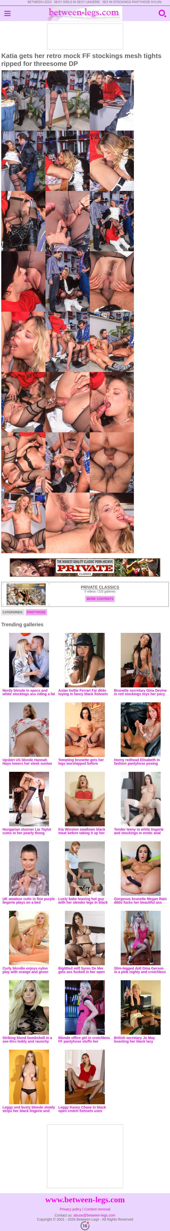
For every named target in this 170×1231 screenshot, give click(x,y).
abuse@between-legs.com (94, 1215)
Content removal (97, 1209)
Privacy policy (71, 1209)
